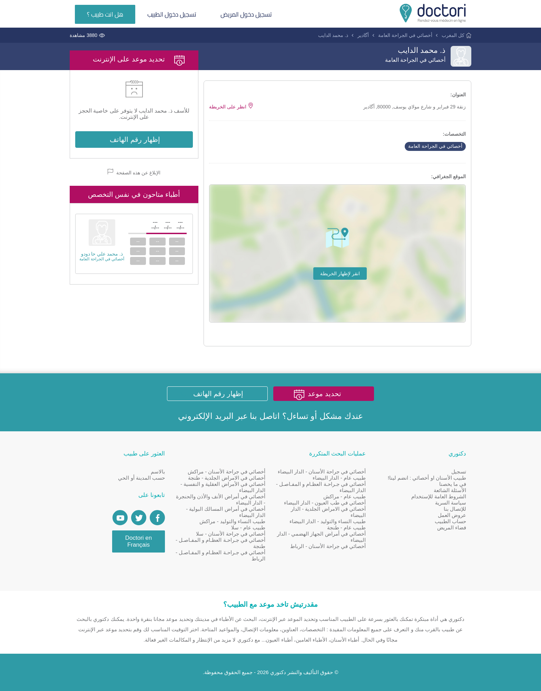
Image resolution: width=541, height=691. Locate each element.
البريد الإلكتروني (206, 416)
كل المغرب (453, 35)
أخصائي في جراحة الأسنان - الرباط (328, 546)
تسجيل (458, 471)
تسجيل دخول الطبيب (171, 14)
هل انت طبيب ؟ (105, 14)
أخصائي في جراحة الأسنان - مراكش (226, 471)
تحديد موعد (324, 393)
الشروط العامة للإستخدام (438, 496)
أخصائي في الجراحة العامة (405, 35)
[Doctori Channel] (120, 517)
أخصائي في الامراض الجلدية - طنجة (226, 478)
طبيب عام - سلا (248, 527)
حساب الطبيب (450, 521)
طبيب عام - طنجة (346, 527)
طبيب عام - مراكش (344, 496)
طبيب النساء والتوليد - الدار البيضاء (327, 521)
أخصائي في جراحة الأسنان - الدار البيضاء (322, 471)
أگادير (363, 35)
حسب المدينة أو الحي (141, 478)
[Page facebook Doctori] (157, 517)
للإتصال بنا (455, 509)
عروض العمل (452, 515)
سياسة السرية (450, 503)
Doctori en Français (138, 541)
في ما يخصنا (452, 484)
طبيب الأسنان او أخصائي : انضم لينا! (427, 478)
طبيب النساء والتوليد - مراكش (232, 521)
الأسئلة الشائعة (450, 490)
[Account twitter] (138, 517)
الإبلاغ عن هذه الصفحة (134, 172)
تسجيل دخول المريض (246, 14)
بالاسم (158, 471)
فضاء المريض (451, 527)
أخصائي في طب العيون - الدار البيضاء (325, 503)
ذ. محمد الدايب (333, 35)
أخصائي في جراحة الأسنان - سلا (230, 534)
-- (176, 241)
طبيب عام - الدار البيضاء (339, 478)
